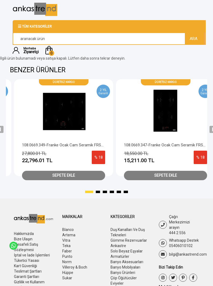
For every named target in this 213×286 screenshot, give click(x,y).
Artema (68, 235)
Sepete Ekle (75, 175)
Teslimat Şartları (28, 271)
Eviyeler (117, 283)
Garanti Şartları (26, 276)
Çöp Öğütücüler (124, 278)
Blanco (68, 229)
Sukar (67, 278)
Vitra (66, 240)
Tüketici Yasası (26, 260)
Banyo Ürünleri (123, 272)
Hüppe (67, 272)
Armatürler (120, 256)
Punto (67, 256)
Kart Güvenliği (25, 266)
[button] (122, 50)
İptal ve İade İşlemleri (32, 255)
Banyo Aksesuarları (127, 262)
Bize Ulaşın (23, 239)
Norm (67, 262)
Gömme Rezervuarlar (129, 240)
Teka (66, 246)
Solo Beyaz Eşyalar (127, 251)
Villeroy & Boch (74, 267)
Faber (67, 251)
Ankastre (118, 246)
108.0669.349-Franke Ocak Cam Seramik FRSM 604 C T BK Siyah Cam (95, 145)
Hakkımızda (24, 233)
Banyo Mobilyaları (125, 267)
